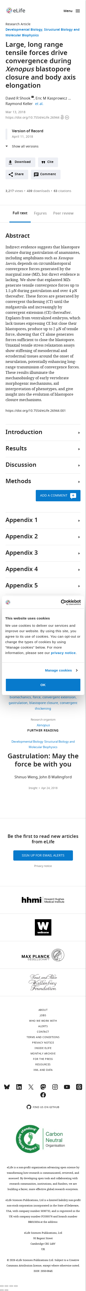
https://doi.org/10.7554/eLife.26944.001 (36, 410)
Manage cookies (58, 670)
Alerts (43, 1026)
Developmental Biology (24, 29)
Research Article (18, 24)
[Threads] (79, 1089)
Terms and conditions (43, 1037)
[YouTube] (67, 1089)
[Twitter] (31, 1089)
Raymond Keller (19, 104)
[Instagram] (55, 1089)
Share (19, 174)
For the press (43, 1059)
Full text (20, 213)
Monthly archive (43, 1053)
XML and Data (43, 1070)
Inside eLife (43, 1048)
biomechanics (20, 697)
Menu (68, 11)
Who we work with (43, 1021)
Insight (33, 788)
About (43, 1010)
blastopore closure (43, 703)
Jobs (43, 1015)
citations (62, 191)
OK (43, 685)
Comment (49, 175)
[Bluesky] (7, 1089)
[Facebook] (43, 1097)
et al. (40, 104)
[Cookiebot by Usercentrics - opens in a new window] (61, 602)
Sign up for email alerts (43, 855)
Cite (50, 162)
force (37, 697)
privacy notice (63, 653)
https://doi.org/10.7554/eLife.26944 (33, 117)
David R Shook (18, 98)
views (14, 191)
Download (23, 162)
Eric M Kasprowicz (51, 98)
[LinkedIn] (19, 1089)
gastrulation (18, 703)
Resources (43, 1064)
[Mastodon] (43, 1089)
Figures (40, 213)
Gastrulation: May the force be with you (43, 760)
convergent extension (59, 697)
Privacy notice (43, 866)
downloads (38, 191)
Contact (43, 1032)
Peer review (63, 213)
